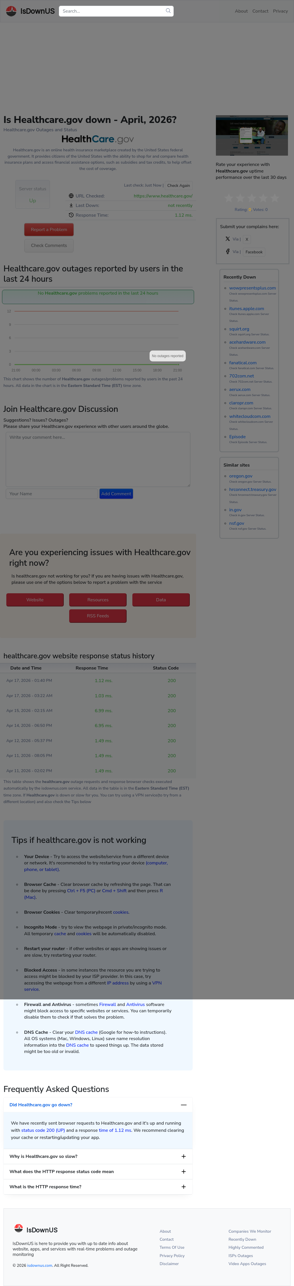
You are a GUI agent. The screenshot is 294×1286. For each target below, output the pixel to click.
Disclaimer (169, 1264)
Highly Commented (246, 1247)
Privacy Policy (172, 1255)
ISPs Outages (241, 1255)
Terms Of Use (172, 1247)
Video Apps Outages (247, 1264)
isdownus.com (39, 1265)
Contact (167, 1239)
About (165, 1231)
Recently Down (242, 1239)
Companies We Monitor (250, 1231)
